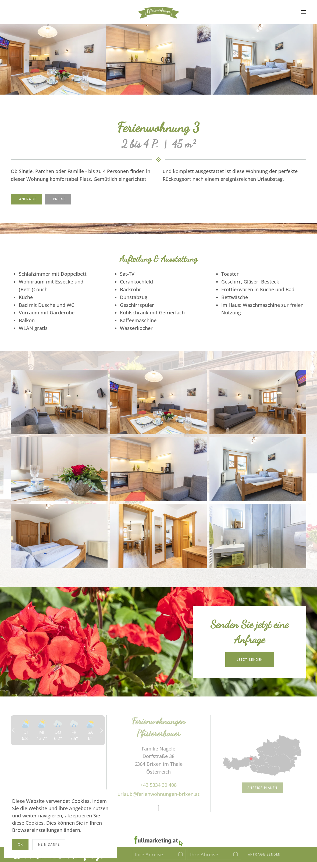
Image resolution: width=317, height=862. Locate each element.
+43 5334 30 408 (158, 785)
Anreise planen (262, 787)
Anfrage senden (264, 854)
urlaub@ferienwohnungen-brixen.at (158, 794)
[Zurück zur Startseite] (158, 12)
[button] (303, 12)
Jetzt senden (249, 659)
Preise (59, 199)
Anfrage (28, 199)
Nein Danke (49, 844)
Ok (20, 844)
